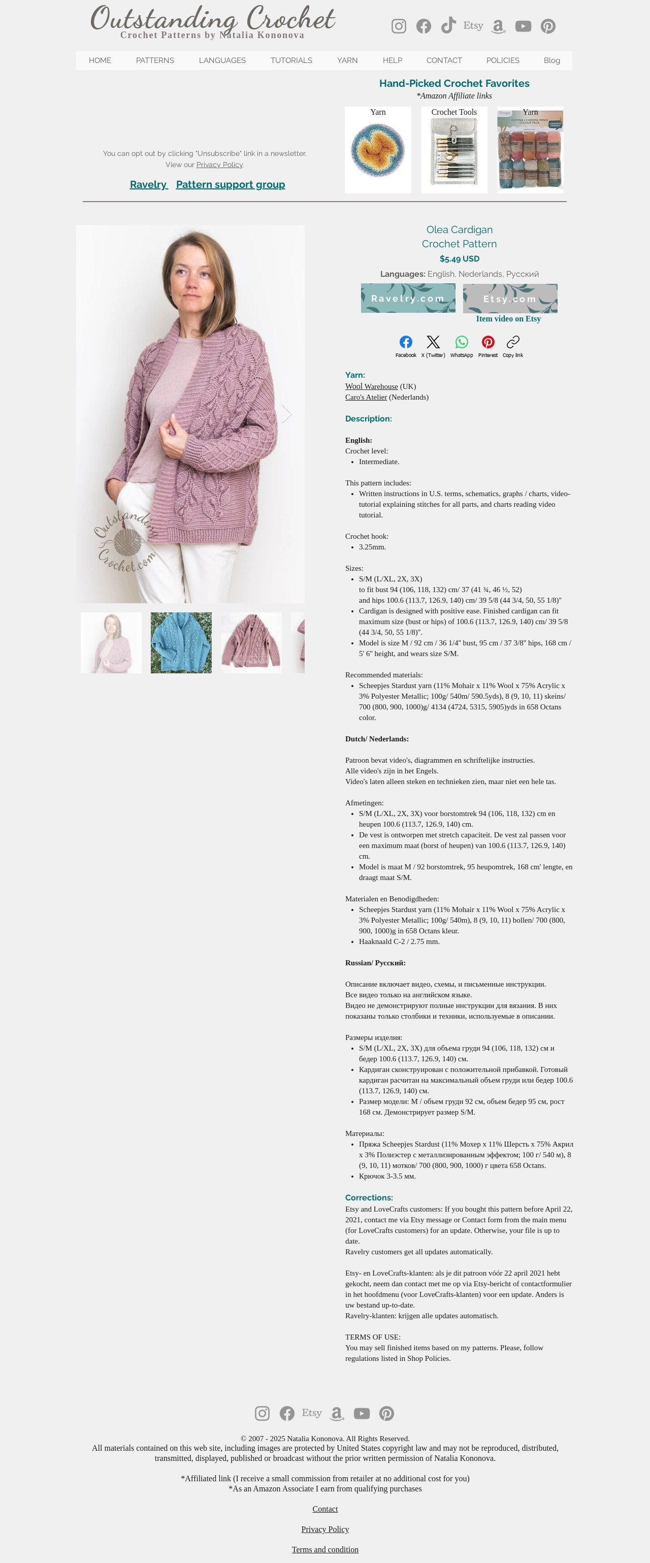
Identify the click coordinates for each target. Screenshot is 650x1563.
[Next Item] (287, 414)
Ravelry (148, 184)
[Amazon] (498, 26)
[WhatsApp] (461, 347)
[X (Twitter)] (433, 347)
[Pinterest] (548, 26)
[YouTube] (523, 26)
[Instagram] (399, 26)
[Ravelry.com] (408, 298)
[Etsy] (473, 26)
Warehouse (371, 386)
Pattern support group (230, 184)
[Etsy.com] (510, 298)
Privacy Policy (220, 164)
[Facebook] (424, 26)
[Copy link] (513, 347)
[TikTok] (449, 26)
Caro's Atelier (366, 397)
